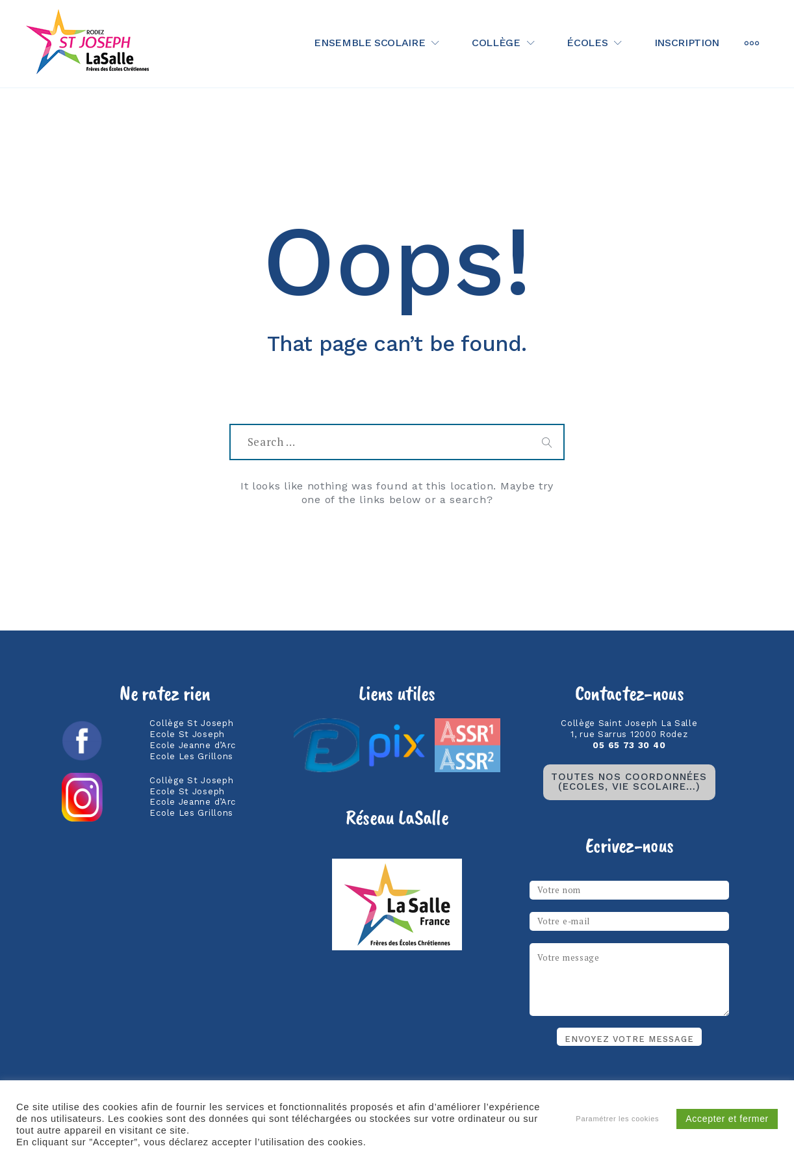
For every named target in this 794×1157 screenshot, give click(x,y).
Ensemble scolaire (369, 42)
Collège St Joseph (191, 723)
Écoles (587, 42)
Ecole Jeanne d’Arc (192, 745)
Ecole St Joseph (187, 734)
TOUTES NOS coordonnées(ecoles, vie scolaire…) (629, 781)
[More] (752, 43)
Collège (496, 42)
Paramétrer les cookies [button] (617, 1119)
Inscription (686, 42)
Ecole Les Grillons (191, 756)
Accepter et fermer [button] (727, 1118)
